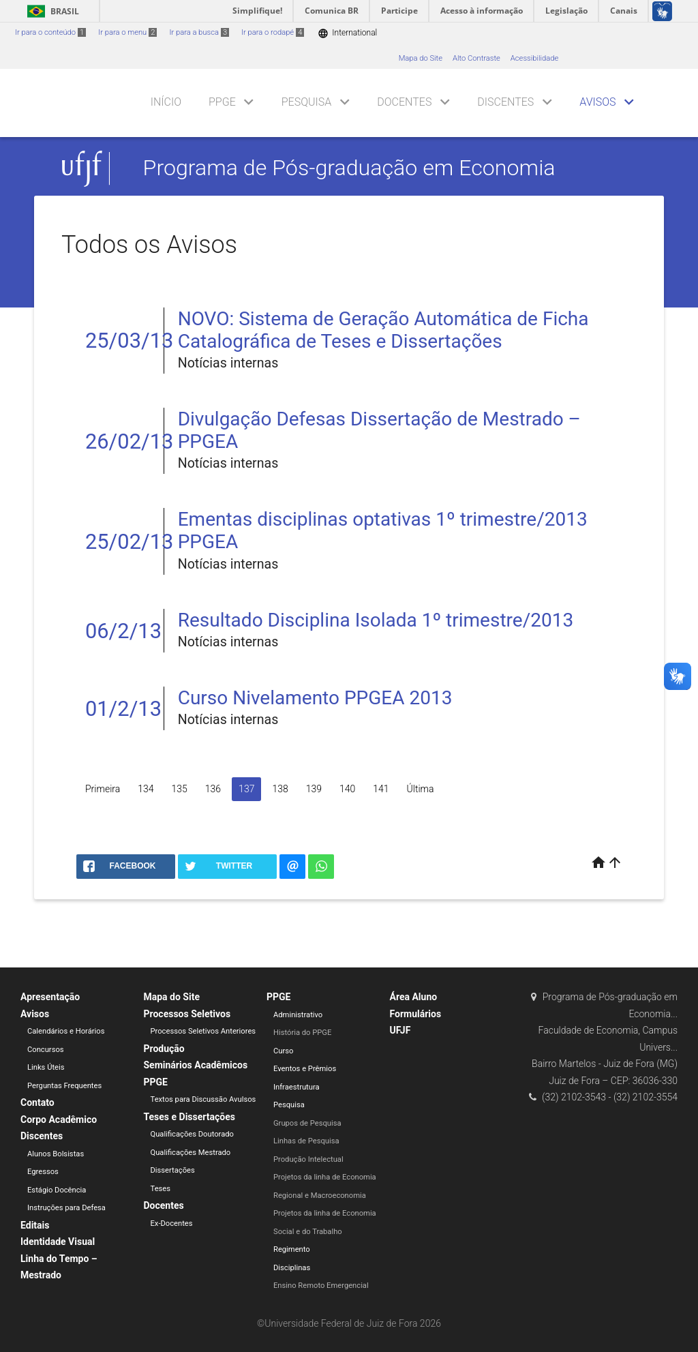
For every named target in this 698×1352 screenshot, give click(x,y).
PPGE (222, 101)
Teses (161, 1188)
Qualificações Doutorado (192, 1134)
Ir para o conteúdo (50, 32)
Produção (164, 1048)
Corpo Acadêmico (58, 1119)
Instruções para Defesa (66, 1207)
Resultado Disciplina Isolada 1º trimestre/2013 (375, 620)
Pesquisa (307, 101)
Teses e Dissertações (189, 1116)
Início (166, 101)
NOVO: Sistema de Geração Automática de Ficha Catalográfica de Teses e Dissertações (383, 329)
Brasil (50, 11)
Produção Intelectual (308, 1159)
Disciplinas (291, 1267)
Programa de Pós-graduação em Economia (349, 168)
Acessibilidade (534, 58)
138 (280, 788)
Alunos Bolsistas (55, 1154)
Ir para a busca (199, 32)
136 (213, 788)
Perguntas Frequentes (64, 1085)
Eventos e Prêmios (304, 1068)
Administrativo (297, 1014)
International (347, 33)
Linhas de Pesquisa (306, 1141)
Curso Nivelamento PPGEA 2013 (315, 698)
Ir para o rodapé (272, 32)
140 (347, 788)
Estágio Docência (56, 1190)
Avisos (597, 101)
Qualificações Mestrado (191, 1152)
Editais (34, 1225)
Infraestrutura (296, 1087)
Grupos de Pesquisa (307, 1123)
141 (381, 788)
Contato (37, 1102)
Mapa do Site (420, 58)
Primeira (102, 788)
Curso (283, 1051)
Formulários (416, 1013)
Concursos (45, 1049)
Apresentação (50, 996)
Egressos (43, 1171)
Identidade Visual (57, 1241)
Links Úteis (46, 1067)
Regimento (291, 1249)
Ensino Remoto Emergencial (321, 1285)
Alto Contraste (476, 58)
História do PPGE (302, 1032)
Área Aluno (414, 996)
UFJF (400, 1030)
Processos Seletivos (187, 1013)
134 (145, 788)
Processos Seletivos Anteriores (203, 1031)
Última (420, 788)
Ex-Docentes (172, 1223)
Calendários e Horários (65, 1031)
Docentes (404, 101)
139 (314, 788)
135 (179, 788)
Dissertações (173, 1170)
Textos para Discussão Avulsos (203, 1099)
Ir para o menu (127, 32)
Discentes (505, 101)
